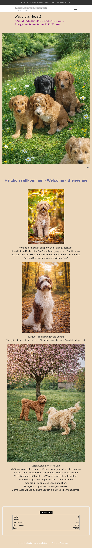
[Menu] (75, 8)
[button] (88, 168)
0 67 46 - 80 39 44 (29, 2)
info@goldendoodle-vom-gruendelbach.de (54, 2)
